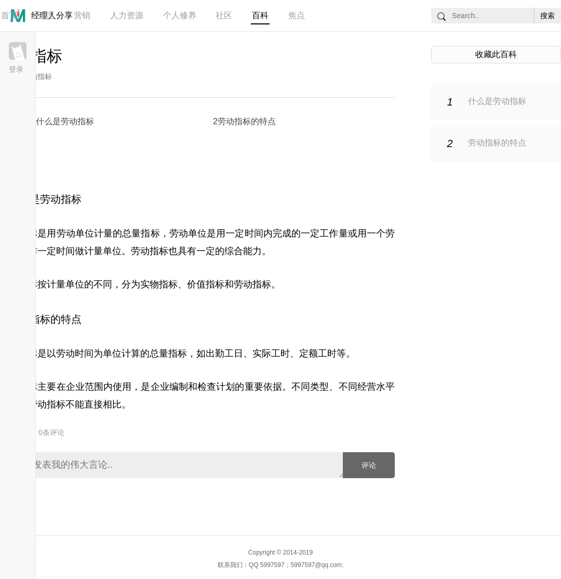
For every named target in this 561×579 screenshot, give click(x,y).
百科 (260, 15)
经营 (366, 386)
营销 (82, 15)
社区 (224, 15)
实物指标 (159, 284)
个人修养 (179, 15)
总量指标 (140, 233)
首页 (9, 15)
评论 (369, 465)
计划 (225, 386)
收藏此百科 (496, 54)
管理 (45, 15)
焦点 (296, 15)
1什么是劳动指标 (62, 121)
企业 (75, 386)
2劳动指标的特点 (244, 121)
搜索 (547, 15)
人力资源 (126, 15)
